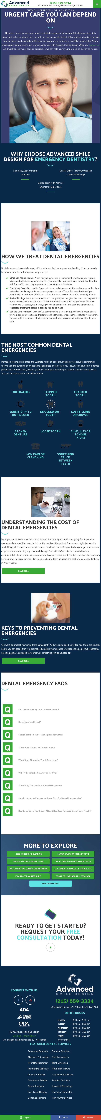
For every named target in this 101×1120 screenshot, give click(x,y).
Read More (23, 571)
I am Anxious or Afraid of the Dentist (72, 868)
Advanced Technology (62, 1086)
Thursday (62, 1031)
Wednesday (63, 1027)
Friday (60, 1035)
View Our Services (51, 883)
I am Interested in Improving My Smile (73, 861)
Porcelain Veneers (60, 1057)
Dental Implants (36, 1086)
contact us (94, 45)
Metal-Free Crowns (61, 1068)
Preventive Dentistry (38, 1051)
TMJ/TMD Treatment (38, 1062)
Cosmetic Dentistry (61, 1051)
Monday (61, 1020)
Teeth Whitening (60, 1062)
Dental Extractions (37, 1097)
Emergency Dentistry (62, 1092)
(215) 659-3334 (60, 2)
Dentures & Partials (37, 1080)
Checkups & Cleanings (38, 1057)
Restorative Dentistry (38, 1068)
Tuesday (61, 1023)
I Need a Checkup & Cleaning (28, 854)
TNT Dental (40, 1039)
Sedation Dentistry (61, 1080)
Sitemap (17, 1035)
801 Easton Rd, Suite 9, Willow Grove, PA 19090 (60, 5)
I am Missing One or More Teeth (28, 861)
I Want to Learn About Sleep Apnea (72, 876)
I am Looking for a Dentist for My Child (28, 868)
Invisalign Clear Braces (62, 1074)
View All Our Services (62, 1097)
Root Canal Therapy (37, 1092)
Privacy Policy (29, 1035)
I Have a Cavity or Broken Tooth (73, 854)
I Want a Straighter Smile (28, 876)
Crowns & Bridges (36, 1074)
